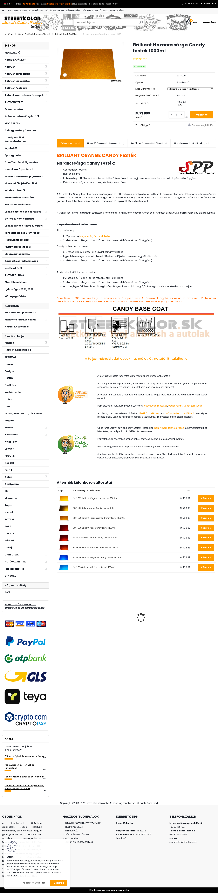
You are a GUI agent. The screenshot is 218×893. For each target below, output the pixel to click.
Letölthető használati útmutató (149, 143)
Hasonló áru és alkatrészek (105, 143)
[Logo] (22, 22)
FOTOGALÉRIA (117, 10)
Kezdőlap (8, 34)
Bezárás (59, 883)
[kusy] (176, 114)
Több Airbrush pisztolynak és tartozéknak (19, 766)
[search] (141, 23)
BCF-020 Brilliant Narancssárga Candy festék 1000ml (99, 518)
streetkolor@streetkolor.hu (59, 3)
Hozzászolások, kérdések (191, 143)
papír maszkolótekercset (169, 428)
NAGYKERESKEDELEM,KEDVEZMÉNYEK (25, 10)
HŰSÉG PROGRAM (55, 10)
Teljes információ (70, 143)
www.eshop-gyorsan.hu (115, 890)
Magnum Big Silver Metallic (94, 236)
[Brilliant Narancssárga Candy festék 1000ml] (90, 64)
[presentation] (58, 612)
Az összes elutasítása (34, 882)
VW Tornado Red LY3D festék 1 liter (156, 613)
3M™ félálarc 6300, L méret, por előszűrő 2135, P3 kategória (74, 618)
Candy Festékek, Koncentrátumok (34, 34)
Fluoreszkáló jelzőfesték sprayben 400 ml (193, 612)
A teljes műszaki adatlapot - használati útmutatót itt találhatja (136, 358)
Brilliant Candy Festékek (66, 34)
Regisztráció (210, 3)
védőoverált (175, 405)
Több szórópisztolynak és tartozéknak (24, 756)
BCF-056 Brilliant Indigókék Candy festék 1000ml (97, 557)
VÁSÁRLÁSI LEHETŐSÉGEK (95, 10)
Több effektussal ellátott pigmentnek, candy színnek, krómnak (24, 787)
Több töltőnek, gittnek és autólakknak (24, 776)
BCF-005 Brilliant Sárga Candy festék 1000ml (95, 498)
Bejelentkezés (191, 3)
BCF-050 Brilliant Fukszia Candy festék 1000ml (95, 547)
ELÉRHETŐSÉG (73, 10)
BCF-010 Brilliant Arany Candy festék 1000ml (94, 508)
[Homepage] (3, 11)
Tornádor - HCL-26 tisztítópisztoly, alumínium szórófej (114, 619)
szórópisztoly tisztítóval (180, 413)
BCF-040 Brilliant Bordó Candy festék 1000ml (95, 537)
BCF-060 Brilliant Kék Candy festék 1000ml (94, 567)
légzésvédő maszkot (155, 405)
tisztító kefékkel (149, 413)
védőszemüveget (194, 405)
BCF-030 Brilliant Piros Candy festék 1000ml (94, 528)
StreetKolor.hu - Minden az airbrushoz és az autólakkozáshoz (25, 606)
